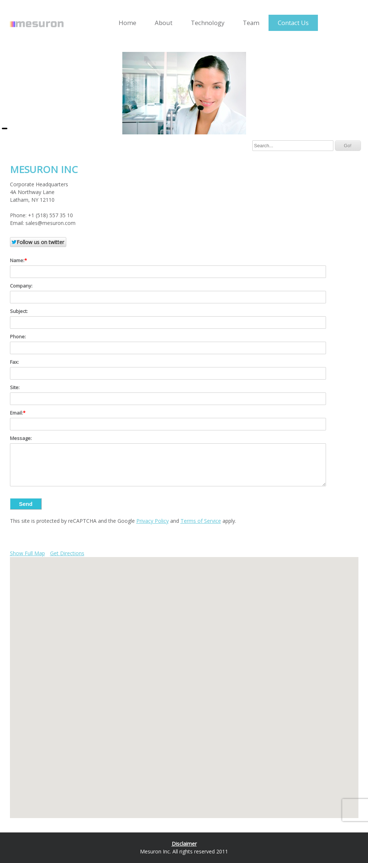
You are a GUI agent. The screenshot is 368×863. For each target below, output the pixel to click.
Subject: (19, 311)
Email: (16, 412)
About (163, 22)
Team (251, 22)
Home (127, 22)
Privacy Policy (152, 520)
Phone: (18, 336)
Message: (21, 438)
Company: (21, 285)
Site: (15, 387)
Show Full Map (27, 553)
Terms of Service (201, 520)
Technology (207, 22)
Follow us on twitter (37, 242)
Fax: (14, 362)
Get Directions (67, 553)
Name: (17, 260)
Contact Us (293, 22)
